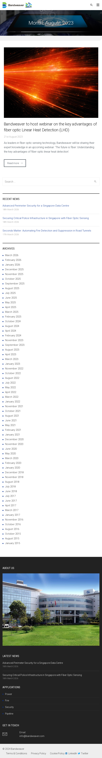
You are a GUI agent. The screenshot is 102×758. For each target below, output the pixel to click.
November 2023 (14, 340)
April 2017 (10, 505)
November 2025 (14, 274)
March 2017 (11, 510)
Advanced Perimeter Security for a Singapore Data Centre (36, 205)
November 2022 (14, 368)
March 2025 (11, 311)
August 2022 (12, 378)
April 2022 (10, 392)
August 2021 (12, 415)
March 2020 (11, 458)
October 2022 (13, 373)
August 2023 (12, 349)
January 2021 (12, 434)
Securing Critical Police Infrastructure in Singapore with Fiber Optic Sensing (46, 218)
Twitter (84, 753)
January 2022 (12, 401)
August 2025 (12, 288)
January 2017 (12, 514)
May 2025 (10, 302)
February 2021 (13, 429)
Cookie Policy (57, 753)
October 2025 (13, 278)
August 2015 (12, 538)
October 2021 (13, 411)
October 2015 (13, 533)
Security (9, 707)
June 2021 (11, 420)
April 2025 (10, 307)
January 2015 (12, 543)
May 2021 (10, 425)
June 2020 (11, 448)
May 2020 (10, 453)
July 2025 (10, 293)
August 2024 (12, 326)
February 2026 (13, 259)
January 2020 (12, 467)
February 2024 (13, 335)
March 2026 (11, 255)
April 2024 (10, 330)
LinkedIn (72, 753)
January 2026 (12, 264)
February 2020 (13, 462)
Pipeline (9, 713)
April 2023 (10, 354)
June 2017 (11, 500)
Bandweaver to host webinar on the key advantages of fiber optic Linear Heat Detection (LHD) (50, 127)
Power (8, 694)
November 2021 (14, 406)
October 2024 (13, 321)
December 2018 (14, 472)
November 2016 (14, 519)
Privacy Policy (38, 753)
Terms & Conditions (16, 753)
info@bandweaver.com (31, 736)
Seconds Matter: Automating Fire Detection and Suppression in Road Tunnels (47, 230)
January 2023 (12, 363)
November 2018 (14, 477)
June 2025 (11, 297)
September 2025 (14, 283)
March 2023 (11, 359)
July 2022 (10, 382)
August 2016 (12, 529)
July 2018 (10, 486)
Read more (13, 163)
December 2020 (14, 439)
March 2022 (11, 396)
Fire (7, 700)
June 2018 (11, 491)
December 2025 (14, 269)
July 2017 (10, 496)
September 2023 (14, 344)
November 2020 (14, 444)
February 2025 (13, 316)
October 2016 (13, 524)
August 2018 (12, 481)
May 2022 (10, 387)
